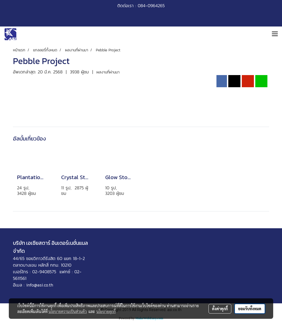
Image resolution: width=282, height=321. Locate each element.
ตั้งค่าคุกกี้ (220, 308)
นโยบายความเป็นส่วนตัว (67, 311)
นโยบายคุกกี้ (106, 311)
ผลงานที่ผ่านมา (108, 72)
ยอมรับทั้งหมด (249, 308)
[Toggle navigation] (275, 34)
